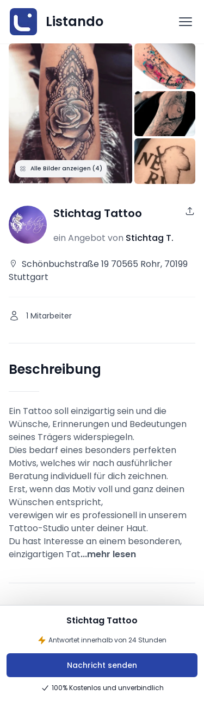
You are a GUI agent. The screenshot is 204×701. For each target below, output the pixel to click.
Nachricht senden (102, 665)
